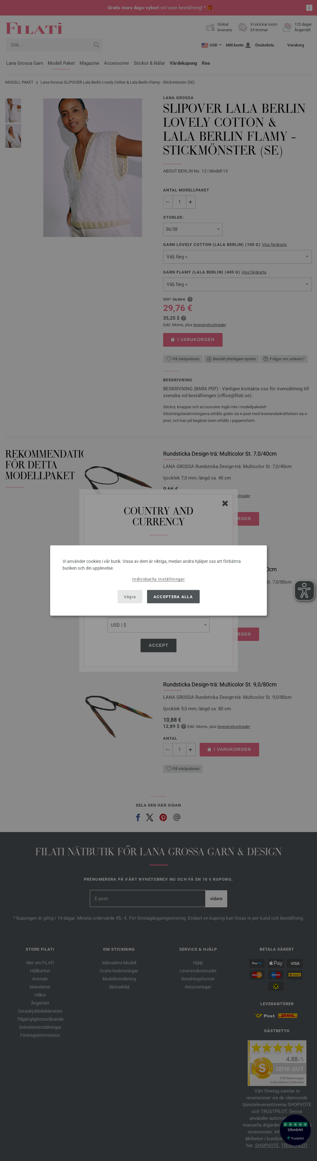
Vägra (130, 596)
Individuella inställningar (158, 579)
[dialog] (158, 580)
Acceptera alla (173, 596)
